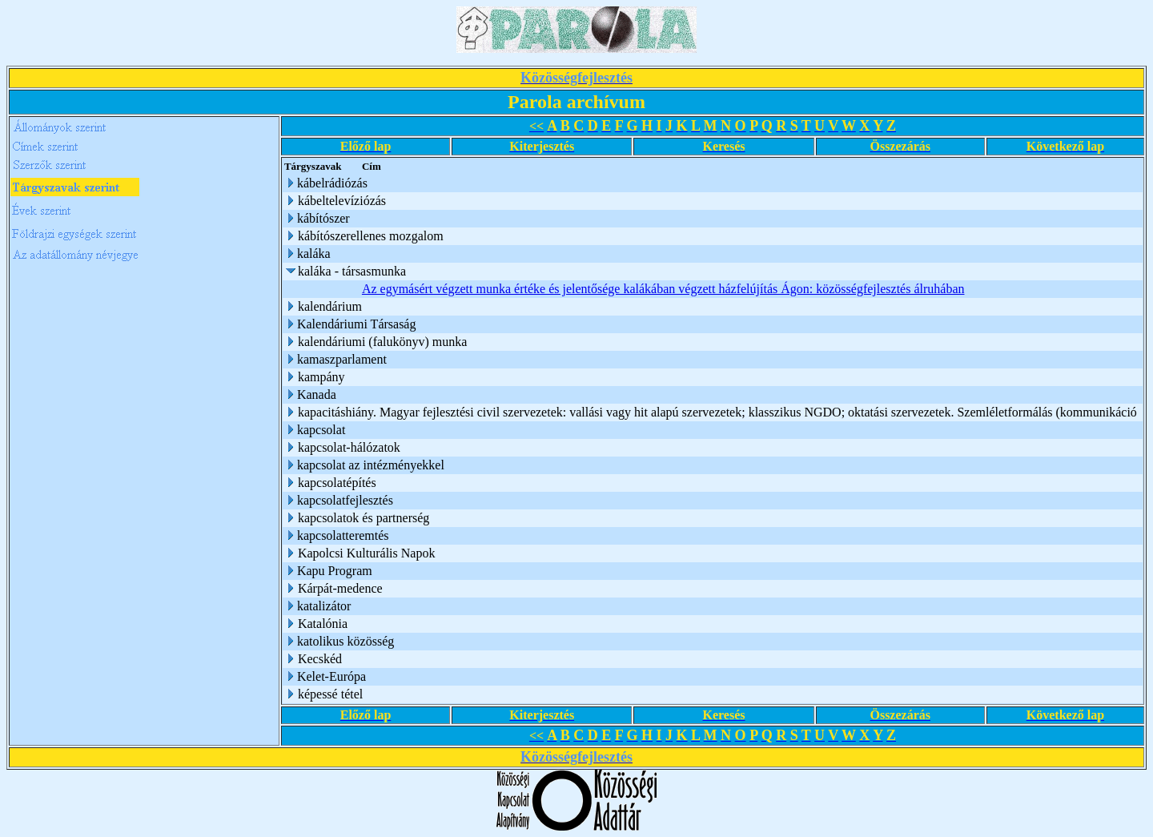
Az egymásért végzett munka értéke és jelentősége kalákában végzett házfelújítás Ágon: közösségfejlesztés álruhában (664, 289)
